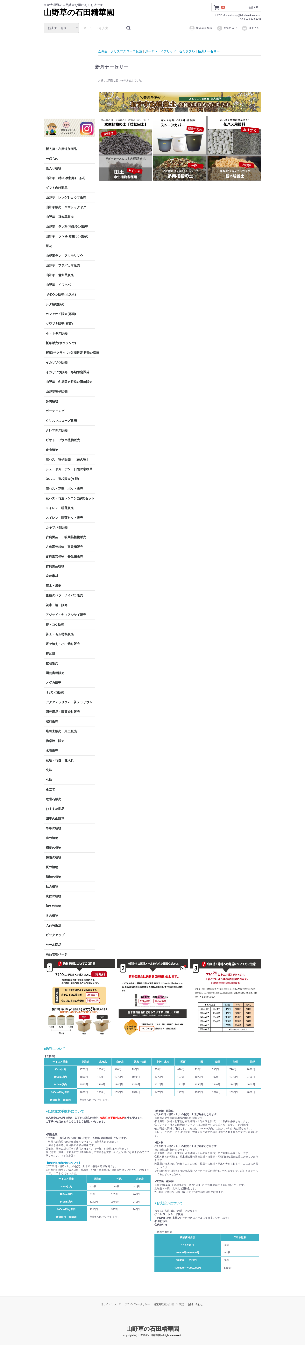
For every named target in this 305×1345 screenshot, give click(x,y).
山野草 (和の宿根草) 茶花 (65, 178)
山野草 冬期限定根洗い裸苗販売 (69, 382)
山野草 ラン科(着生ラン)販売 (67, 236)
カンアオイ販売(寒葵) (61, 314)
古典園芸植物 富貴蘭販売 (64, 547)
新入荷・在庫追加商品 (61, 149)
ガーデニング (56, 411)
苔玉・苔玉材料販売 (60, 634)
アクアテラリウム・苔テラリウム (69, 702)
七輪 (49, 780)
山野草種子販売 (56, 391)
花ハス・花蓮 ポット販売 (64, 488)
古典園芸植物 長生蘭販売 (64, 556)
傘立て (50, 789)
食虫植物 (52, 450)
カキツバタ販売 (56, 527)
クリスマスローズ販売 (61, 421)
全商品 (103, 51)
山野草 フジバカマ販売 (63, 265)
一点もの (52, 159)
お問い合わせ (195, 1304)
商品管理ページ (56, 954)
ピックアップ (55, 935)
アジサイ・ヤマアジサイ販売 (66, 615)
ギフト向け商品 (56, 188)
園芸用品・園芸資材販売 (63, 712)
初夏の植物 (53, 848)
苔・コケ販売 (55, 624)
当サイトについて (111, 1304)
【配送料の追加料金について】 (63, 1162)
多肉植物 (52, 401)
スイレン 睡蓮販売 (60, 508)
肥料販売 (52, 721)
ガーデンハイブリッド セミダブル (170, 51)
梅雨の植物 (53, 857)
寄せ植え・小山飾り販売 (63, 644)
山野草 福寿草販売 (60, 217)
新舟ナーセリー (209, 51)
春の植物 (52, 838)
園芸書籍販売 (55, 673)
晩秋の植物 (53, 896)
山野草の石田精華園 (79, 12)
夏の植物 (52, 867)
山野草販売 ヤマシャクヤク (66, 207)
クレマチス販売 (56, 430)
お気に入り (227, 28)
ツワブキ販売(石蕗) (59, 323)
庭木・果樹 (53, 585)
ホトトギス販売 (56, 333)
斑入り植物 (53, 168)
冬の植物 (52, 915)
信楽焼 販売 (55, 741)
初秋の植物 (53, 877)
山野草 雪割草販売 (60, 275)
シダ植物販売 (55, 304)
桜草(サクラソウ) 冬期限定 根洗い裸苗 (70, 353)
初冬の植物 (53, 906)
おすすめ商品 (55, 809)
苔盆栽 (50, 653)
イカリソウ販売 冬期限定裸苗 (67, 372)
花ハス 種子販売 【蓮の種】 (67, 459)
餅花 (49, 246)
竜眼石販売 (53, 799)
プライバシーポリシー (137, 1304)
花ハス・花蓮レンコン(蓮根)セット (70, 498)
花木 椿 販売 (56, 605)
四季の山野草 (55, 818)
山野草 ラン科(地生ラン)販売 (67, 226)
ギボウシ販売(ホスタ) (61, 294)
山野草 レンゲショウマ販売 (66, 197)
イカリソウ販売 (56, 362)
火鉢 (49, 770)
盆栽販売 (52, 663)
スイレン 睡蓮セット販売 (64, 518)
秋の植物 (52, 886)
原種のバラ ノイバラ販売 (64, 595)
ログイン (250, 28)
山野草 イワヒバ (58, 285)
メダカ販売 (53, 683)
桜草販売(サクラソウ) (61, 343)
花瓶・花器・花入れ (60, 760)
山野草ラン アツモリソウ (64, 256)
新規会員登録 (200, 28)
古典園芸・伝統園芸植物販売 (66, 537)
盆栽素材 (52, 576)
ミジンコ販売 (55, 692)
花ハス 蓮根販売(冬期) (62, 479)
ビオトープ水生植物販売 (63, 440)
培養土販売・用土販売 (61, 731)
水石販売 (52, 750)
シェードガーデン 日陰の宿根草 (69, 469)
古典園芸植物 (55, 566)
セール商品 (53, 945)
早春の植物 (53, 828)
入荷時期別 (53, 925)
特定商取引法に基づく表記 (169, 1304)
